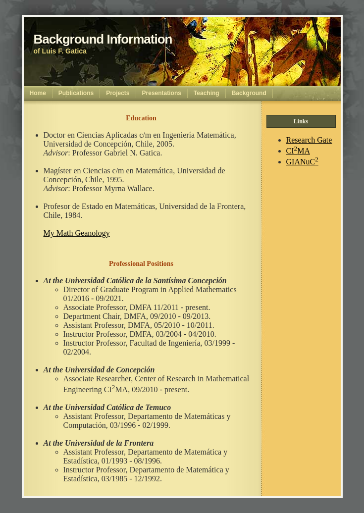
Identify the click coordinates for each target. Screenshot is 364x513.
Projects (117, 93)
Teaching (206, 93)
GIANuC (302, 161)
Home (38, 93)
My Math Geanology (77, 233)
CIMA (298, 151)
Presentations (161, 93)
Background (249, 93)
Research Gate (309, 140)
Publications (76, 93)
